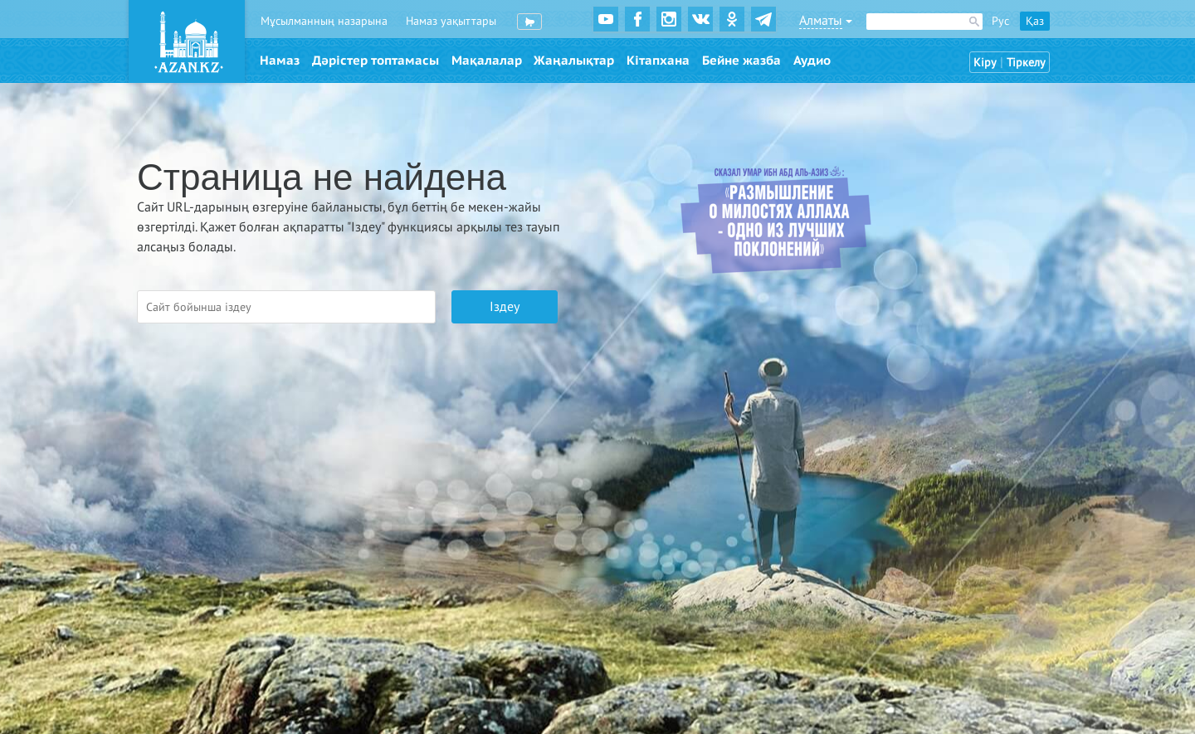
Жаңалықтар (574, 60)
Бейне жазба (741, 60)
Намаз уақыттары (451, 21)
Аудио (812, 60)
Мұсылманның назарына (324, 21)
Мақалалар (486, 60)
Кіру (985, 63)
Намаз (280, 60)
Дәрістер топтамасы (375, 60)
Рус (1000, 21)
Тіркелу (1026, 63)
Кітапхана (658, 60)
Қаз (1035, 21)
